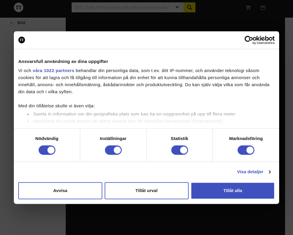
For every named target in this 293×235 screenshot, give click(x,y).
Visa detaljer (250, 171)
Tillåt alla (232, 190)
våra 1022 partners (54, 70)
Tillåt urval (147, 190)
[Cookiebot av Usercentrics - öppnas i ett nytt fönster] (249, 40)
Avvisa (60, 190)
